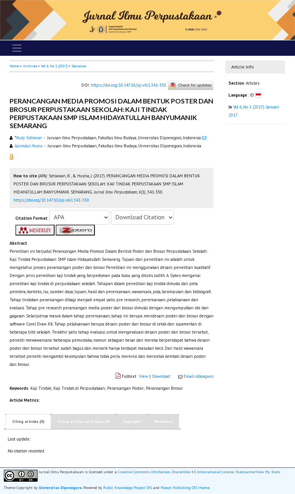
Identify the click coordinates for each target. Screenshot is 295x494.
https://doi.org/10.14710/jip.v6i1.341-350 (128, 85)
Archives (30, 65)
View (143, 376)
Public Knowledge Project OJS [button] (127, 487)
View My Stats (268, 471)
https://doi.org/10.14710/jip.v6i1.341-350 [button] (51, 200)
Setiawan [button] (79, 65)
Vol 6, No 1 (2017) (54, 65)
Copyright (132, 421)
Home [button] (14, 65)
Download (161, 376)
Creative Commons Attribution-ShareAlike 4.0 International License (176, 472)
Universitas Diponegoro (60, 487)
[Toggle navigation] (17, 48)
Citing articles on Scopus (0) (84, 421)
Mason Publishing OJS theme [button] (185, 487)
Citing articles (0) (28, 421)
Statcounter (245, 471)
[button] (11, 156)
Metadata (163, 421)
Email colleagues (199, 376)
